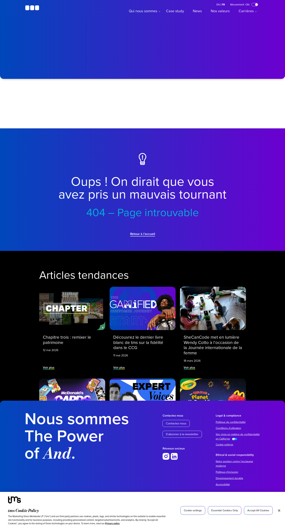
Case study (175, 11)
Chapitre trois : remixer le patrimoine (67, 339)
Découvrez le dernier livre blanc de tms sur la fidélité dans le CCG (138, 341)
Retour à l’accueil (142, 233)
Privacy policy (112, 523)
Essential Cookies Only (224, 510)
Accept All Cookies (258, 510)
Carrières (246, 11)
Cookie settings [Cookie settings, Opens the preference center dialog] (193, 510)
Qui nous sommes (143, 11)
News (197, 11)
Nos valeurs (220, 11)
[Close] (279, 511)
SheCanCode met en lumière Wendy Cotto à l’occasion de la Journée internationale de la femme (213, 344)
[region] (142, 510)
